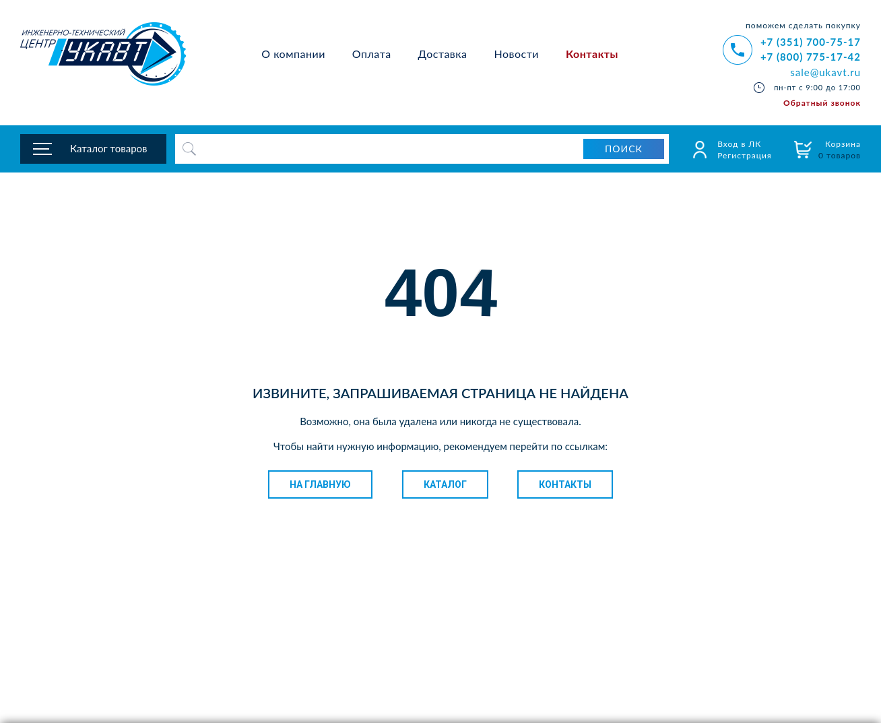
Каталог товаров (109, 148)
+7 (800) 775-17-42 (810, 57)
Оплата (371, 53)
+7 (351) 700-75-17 (810, 42)
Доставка (442, 53)
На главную (320, 484)
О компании (293, 53)
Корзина (839, 149)
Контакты (592, 53)
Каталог (445, 484)
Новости (517, 53)
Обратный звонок (822, 103)
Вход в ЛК (739, 144)
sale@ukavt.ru (825, 72)
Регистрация (744, 155)
